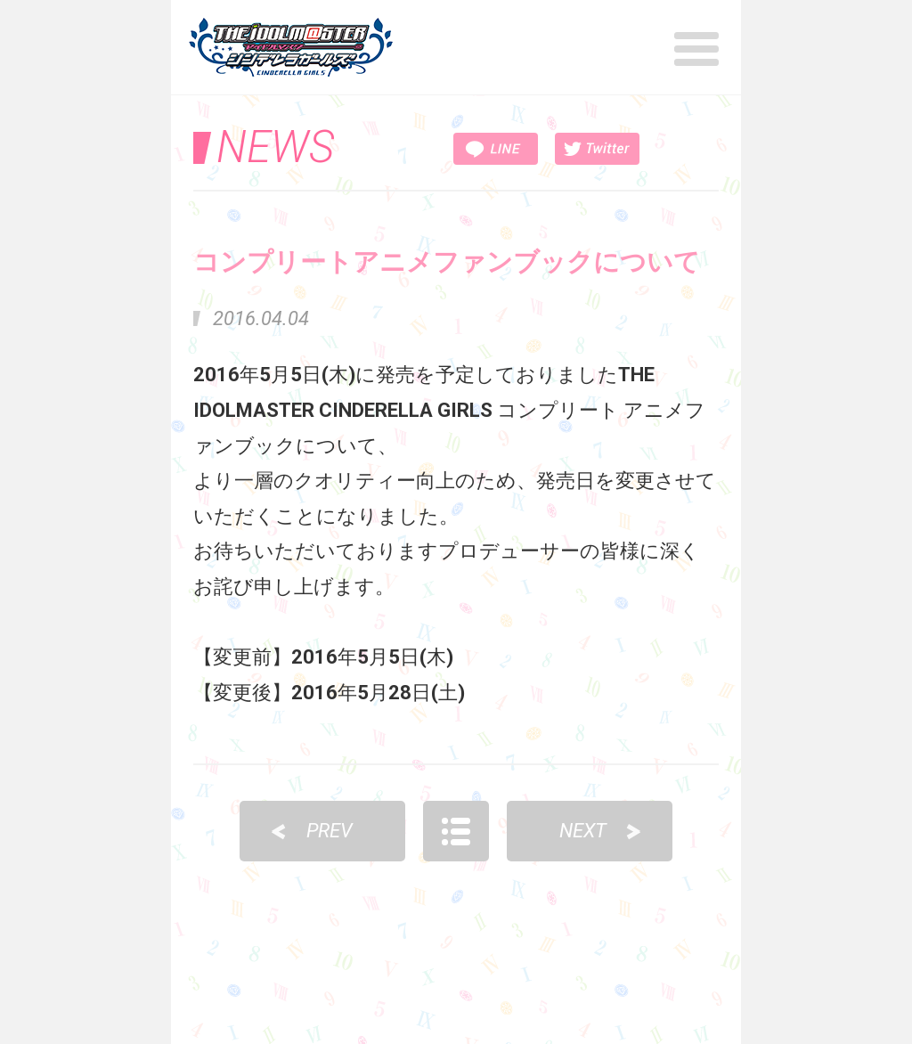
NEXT (583, 831)
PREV (329, 831)
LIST (456, 831)
